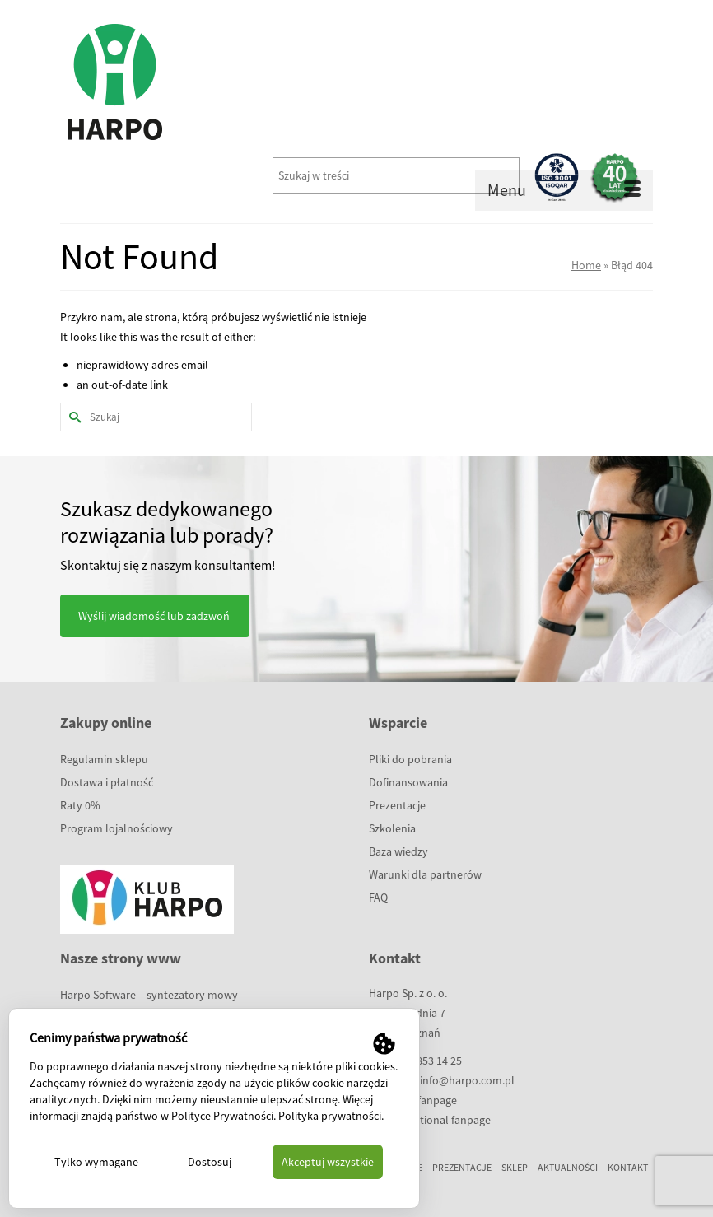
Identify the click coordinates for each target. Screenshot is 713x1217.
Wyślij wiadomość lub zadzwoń (154, 615)
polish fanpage (420, 1100)
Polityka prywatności (329, 1115)
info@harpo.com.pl (467, 1080)
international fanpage (437, 1119)
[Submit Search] (72, 417)
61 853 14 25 (432, 1060)
